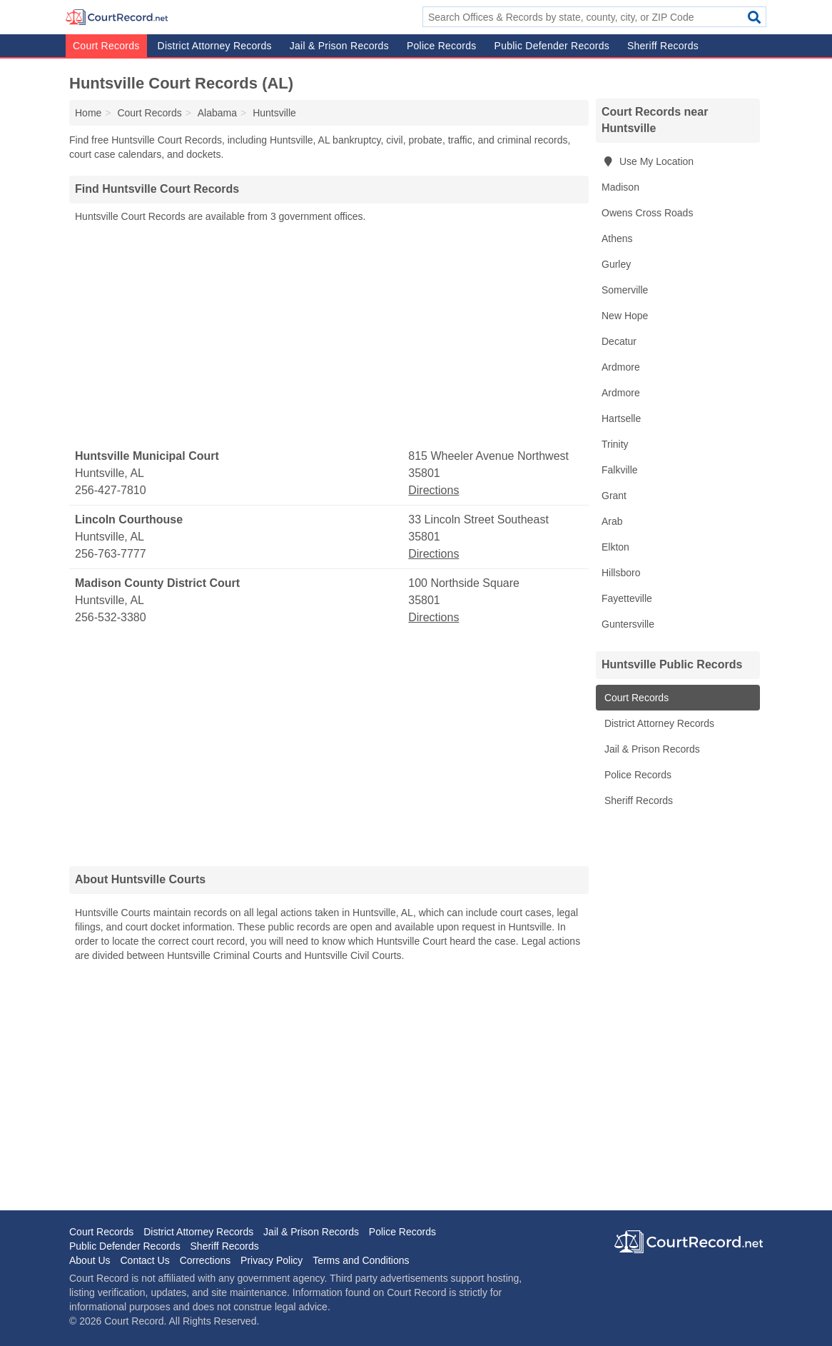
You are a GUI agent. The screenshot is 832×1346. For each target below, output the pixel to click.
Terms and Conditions (361, 1260)
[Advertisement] (329, 336)
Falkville (620, 470)
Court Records (106, 45)
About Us (90, 1260)
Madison (620, 187)
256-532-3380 (110, 617)
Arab (612, 521)
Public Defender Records (551, 45)
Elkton (615, 547)
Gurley (616, 264)
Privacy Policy (271, 1260)
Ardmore (621, 367)
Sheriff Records (663, 45)
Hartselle (621, 418)
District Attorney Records (215, 45)
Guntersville (628, 624)
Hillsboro (621, 572)
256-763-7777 (110, 554)
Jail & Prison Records (339, 45)
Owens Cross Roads (647, 213)
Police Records (442, 45)
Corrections (205, 1260)
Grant (614, 495)
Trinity (615, 444)
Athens (617, 238)
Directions (433, 490)
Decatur (619, 341)
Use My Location (648, 161)
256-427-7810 (110, 490)
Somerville (625, 290)
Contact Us (144, 1260)
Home (88, 113)
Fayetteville (627, 598)
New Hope (625, 315)
